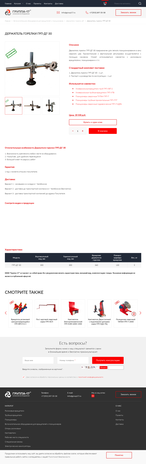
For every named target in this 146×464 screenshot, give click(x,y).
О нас (28, 3)
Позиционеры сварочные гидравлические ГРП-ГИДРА (99, 104)
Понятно (119, 455)
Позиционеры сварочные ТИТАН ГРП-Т (92, 96)
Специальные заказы (14, 442)
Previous (6, 312)
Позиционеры (11, 419)
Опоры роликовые (13, 428)
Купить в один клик (92, 122)
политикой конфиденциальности (90, 377)
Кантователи (10, 433)
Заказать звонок (128, 12)
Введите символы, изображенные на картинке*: (42, 369)
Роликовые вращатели (14, 411)
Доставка (59, 3)
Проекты (37, 3)
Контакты (48, 3)
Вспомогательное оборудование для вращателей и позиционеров (38, 21)
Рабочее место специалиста (17, 437)
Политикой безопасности (59, 457)
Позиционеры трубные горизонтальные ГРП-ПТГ (96, 100)
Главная (8, 3)
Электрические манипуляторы (18, 446)
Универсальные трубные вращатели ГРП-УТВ (95, 92)
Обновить (103, 367)
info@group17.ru (68, 12)
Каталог (18, 3)
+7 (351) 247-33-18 (97, 12)
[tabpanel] (32, 68)
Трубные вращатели (13, 415)
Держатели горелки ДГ (75, 21)
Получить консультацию (108, 360)
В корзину (103, 131)
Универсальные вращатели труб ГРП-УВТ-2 (94, 89)
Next (140, 312)
